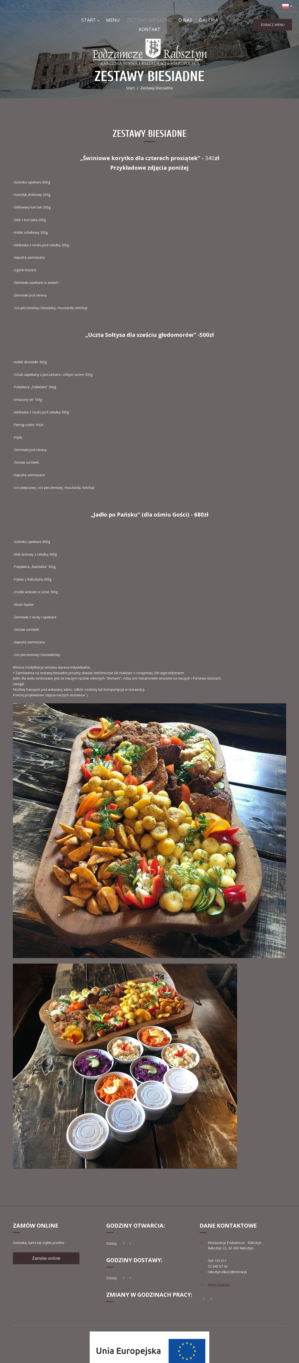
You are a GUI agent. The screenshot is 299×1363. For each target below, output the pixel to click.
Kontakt (149, 29)
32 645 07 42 (218, 1266)
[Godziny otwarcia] (130, 1243)
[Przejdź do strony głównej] (149, 52)
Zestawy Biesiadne (149, 20)
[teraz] (123, 1243)
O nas (185, 20)
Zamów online (46, 1258)
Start (90, 20)
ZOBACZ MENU (272, 24)
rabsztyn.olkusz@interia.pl (227, 1272)
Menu (113, 20)
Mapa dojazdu (219, 1284)
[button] (287, 6)
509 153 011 (217, 1260)
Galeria (208, 20)
